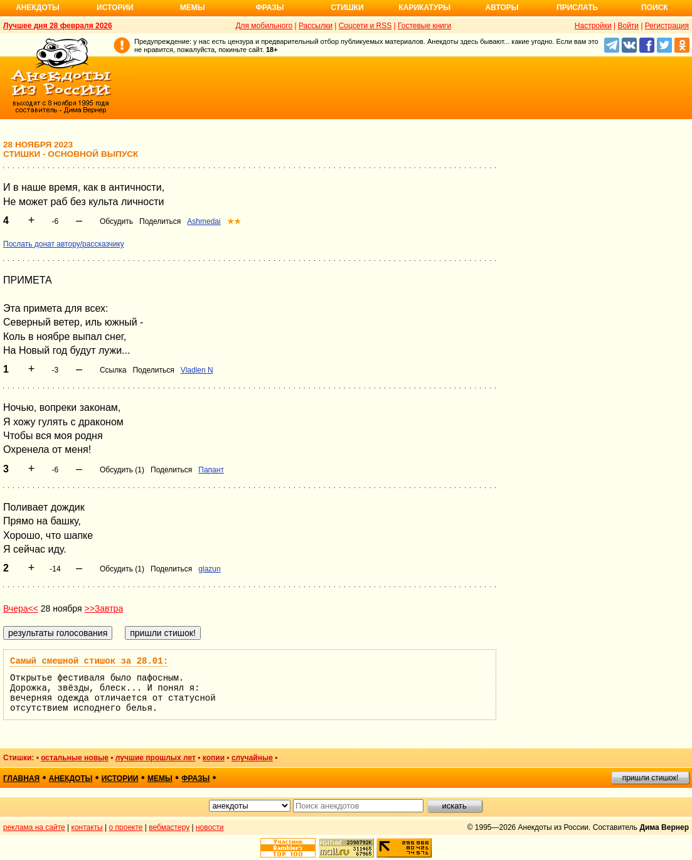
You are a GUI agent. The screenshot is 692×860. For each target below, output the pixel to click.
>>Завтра (103, 608)
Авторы (502, 7)
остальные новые (75, 757)
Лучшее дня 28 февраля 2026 (57, 25)
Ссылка (113, 370)
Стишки (347, 7)
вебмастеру (169, 827)
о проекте (126, 827)
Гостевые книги (424, 25)
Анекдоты (38, 7)
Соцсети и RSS (365, 25)
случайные (252, 757)
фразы (195, 778)
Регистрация (667, 25)
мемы (160, 778)
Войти (628, 25)
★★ (234, 221)
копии (214, 757)
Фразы (269, 7)
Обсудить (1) (122, 469)
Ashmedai (203, 221)
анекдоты (71, 778)
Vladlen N (197, 370)
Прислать (577, 7)
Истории (115, 7)
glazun (209, 569)
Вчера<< (20, 608)
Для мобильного (263, 25)
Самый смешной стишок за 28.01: (89, 661)
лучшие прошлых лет (155, 757)
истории (120, 778)
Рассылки (316, 25)
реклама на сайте (34, 827)
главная (21, 778)
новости (209, 827)
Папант (211, 469)
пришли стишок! (650, 777)
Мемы (192, 7)
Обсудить (116, 221)
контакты (87, 827)
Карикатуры (424, 7)
